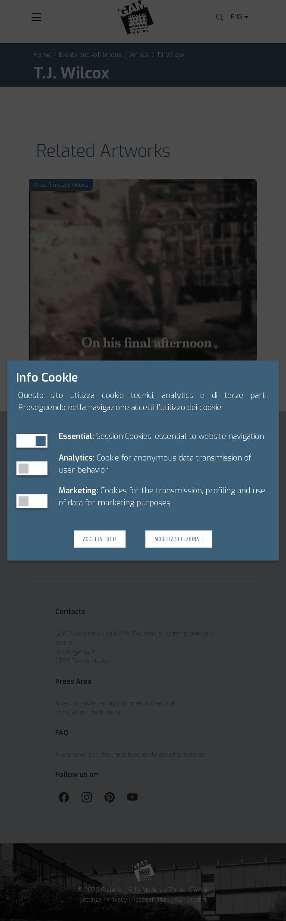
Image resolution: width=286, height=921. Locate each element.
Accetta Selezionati (178, 538)
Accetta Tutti (99, 538)
